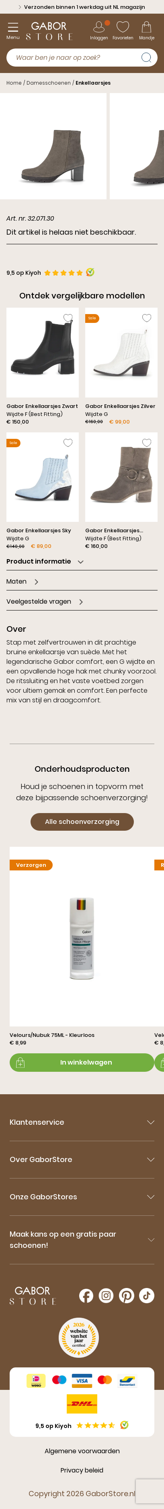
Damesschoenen (49, 82)
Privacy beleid (82, 1470)
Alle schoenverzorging (82, 821)
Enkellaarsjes (93, 82)
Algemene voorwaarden (82, 1451)
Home (14, 82)
